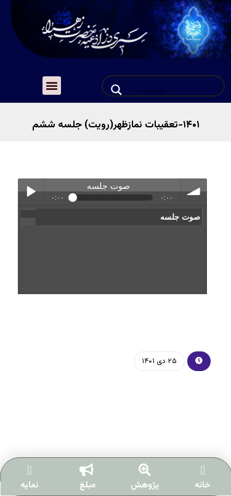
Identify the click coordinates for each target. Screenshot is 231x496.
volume (194, 191)
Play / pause (31, 191)
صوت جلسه (179, 217)
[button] (52, 85)
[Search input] (175, 89)
